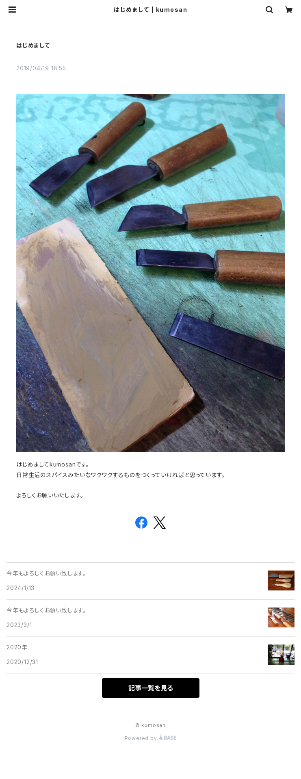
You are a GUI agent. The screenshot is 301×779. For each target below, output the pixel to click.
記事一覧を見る (150, 688)
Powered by (151, 738)
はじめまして (33, 45)
